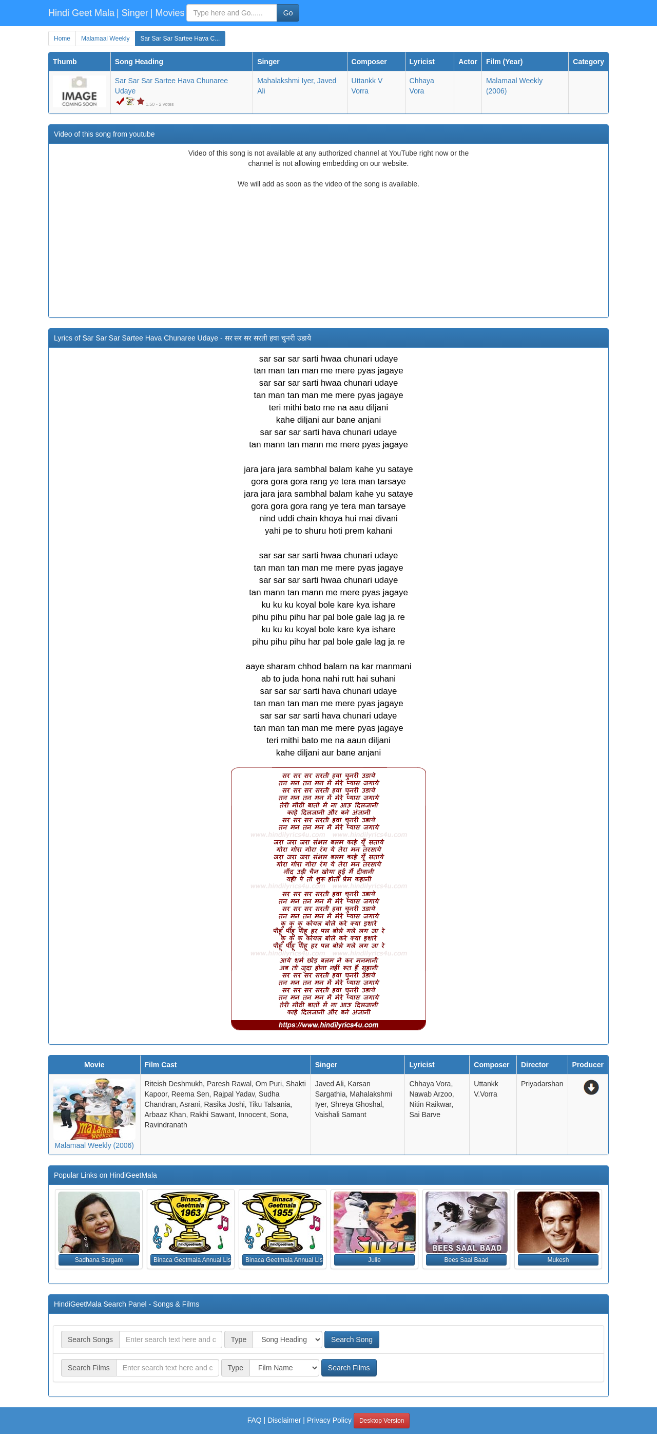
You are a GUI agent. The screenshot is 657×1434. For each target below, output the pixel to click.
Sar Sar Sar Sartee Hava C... (180, 38)
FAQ (254, 1420)
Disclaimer (284, 1420)
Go (288, 13)
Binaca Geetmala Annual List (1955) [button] (284, 1259)
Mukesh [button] (558, 1259)
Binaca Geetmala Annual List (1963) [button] (192, 1259)
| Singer (132, 13)
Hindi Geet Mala (81, 13)
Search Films (349, 1368)
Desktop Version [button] (381, 1420)
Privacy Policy (329, 1420)
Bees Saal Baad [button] (466, 1259)
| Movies (167, 13)
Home (62, 38)
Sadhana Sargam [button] (99, 1259)
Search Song (352, 1339)
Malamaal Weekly (105, 38)
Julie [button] (374, 1259)
